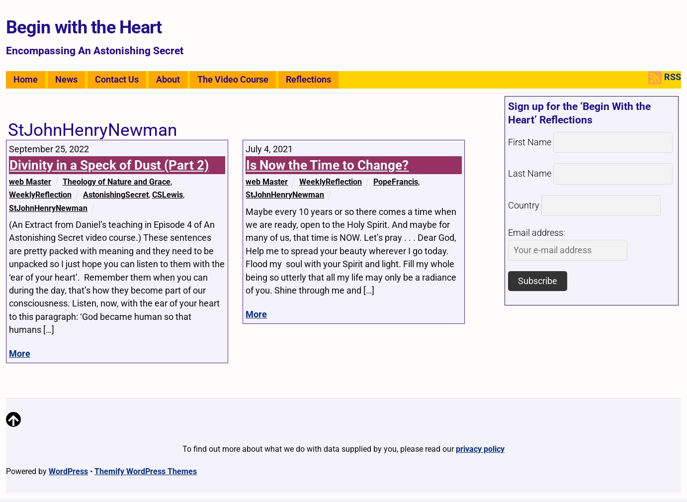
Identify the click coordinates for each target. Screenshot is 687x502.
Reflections (308, 80)
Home (25, 80)
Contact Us (117, 80)
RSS (664, 78)
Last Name (529, 174)
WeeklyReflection (40, 195)
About (168, 80)
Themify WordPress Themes (145, 471)
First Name (529, 142)
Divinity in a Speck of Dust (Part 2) (109, 165)
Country (523, 205)
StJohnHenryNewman (48, 208)
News (66, 80)
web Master (30, 182)
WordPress (68, 471)
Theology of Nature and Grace (117, 182)
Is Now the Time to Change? (327, 165)
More (19, 354)
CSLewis (167, 195)
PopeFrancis (395, 182)
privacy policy (480, 449)
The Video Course (232, 80)
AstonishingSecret (116, 195)
